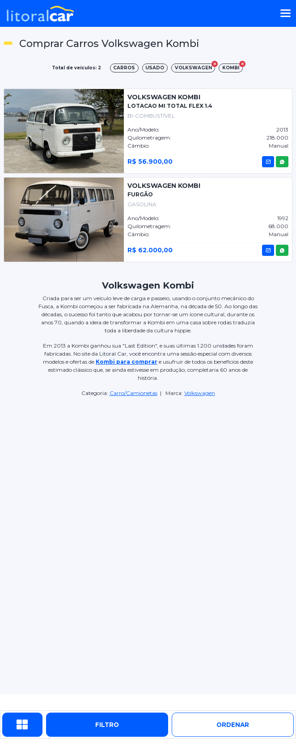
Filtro (107, 724)
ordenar (232, 724)
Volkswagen (199, 393)
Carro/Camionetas (133, 393)
